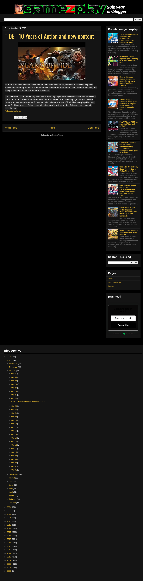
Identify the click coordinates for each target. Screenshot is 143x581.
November (13, 367)
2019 (9, 525)
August (12, 478)
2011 (9, 553)
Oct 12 (14, 445)
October (12, 370)
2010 (9, 557)
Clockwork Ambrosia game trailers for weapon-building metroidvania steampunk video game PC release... (129, 148)
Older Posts (93, 128)
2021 (9, 518)
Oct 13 (14, 441)
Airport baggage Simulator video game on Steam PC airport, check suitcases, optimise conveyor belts (128, 105)
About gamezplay (114, 282)
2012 (9, 550)
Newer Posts (11, 128)
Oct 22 (14, 409)
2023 (9, 511)
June (11, 485)
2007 (9, 567)
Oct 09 (14, 456)
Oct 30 (14, 377)
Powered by (123, 334)
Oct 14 (14, 438)
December (13, 363)
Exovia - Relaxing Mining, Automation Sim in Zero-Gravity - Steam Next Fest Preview (128, 81)
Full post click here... (13, 111)
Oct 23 (14, 406)
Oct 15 (14, 434)
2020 (9, 521)
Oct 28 (14, 384)
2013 (9, 546)
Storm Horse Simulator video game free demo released (129, 232)
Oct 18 (14, 424)
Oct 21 (14, 413)
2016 (9, 536)
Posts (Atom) (57, 135)
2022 (9, 514)
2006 (9, 571)
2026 (9, 357)
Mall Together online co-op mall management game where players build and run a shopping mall (128, 190)
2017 (9, 532)
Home (52, 128)
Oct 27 (14, 388)
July (11, 481)
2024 (9, 507)
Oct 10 (14, 452)
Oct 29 (14, 381)
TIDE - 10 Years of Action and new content (49, 36)
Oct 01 (14, 470)
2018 (9, 528)
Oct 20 (14, 417)
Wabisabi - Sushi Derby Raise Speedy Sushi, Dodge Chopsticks (129, 169)
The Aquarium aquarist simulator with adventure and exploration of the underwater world (129, 38)
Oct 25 (14, 395)
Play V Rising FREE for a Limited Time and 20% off (129, 124)
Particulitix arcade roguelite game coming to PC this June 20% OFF (129, 60)
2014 (9, 543)
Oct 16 (14, 431)
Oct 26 (14, 391)
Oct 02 (14, 466)
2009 (9, 560)
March (12, 496)
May (11, 488)
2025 (9, 360)
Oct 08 (14, 459)
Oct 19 (14, 420)
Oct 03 (14, 463)
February (13, 499)
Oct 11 (14, 449)
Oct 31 (14, 373)
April (11, 492)
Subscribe (123, 325)
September (14, 474)
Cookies (111, 286)
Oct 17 (14, 427)
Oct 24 (14, 398)
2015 (9, 539)
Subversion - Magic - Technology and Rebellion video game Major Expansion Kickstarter (128, 212)
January (12, 503)
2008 (9, 564)
